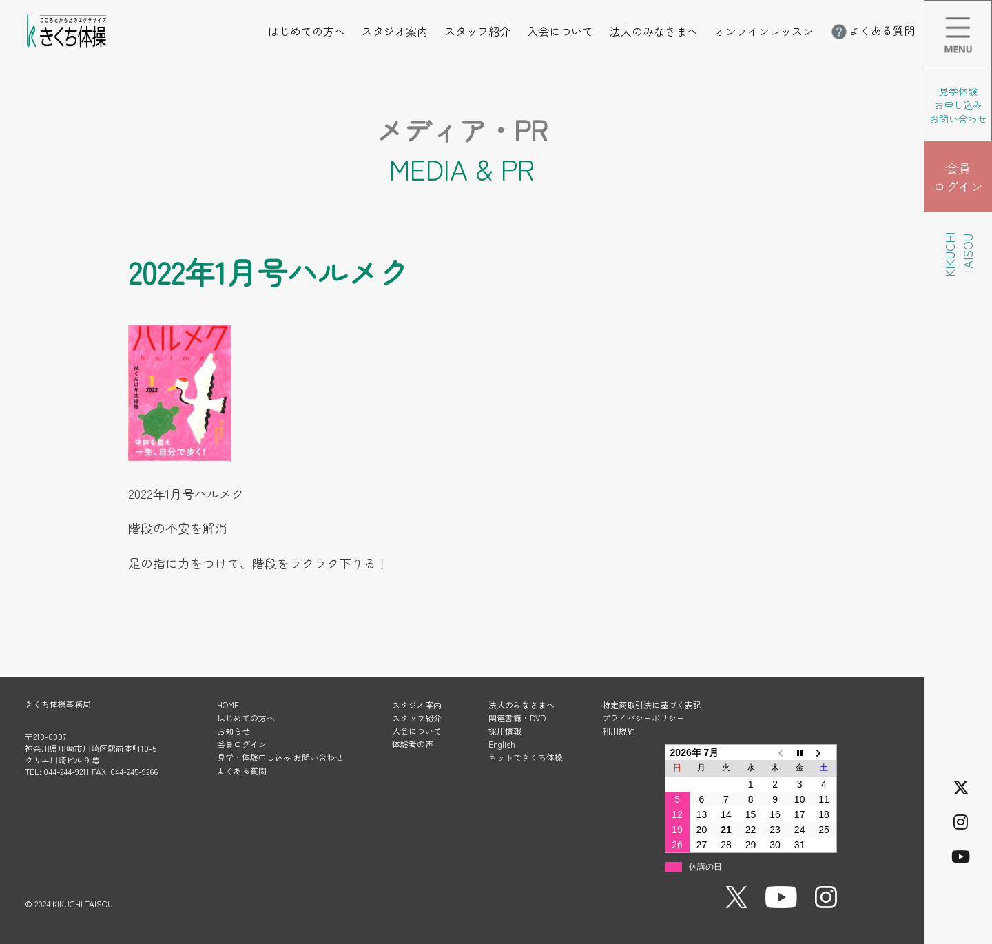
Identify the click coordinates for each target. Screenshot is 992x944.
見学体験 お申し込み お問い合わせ (958, 104)
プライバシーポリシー (643, 718)
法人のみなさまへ (654, 31)
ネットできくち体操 (525, 757)
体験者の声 (412, 744)
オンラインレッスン (764, 31)
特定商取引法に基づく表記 (651, 704)
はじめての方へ (306, 31)
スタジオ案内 (395, 31)
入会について (560, 31)
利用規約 (618, 731)
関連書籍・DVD (517, 718)
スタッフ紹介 (477, 31)
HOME (228, 704)
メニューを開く (991, 10)
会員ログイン (242, 744)
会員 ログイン (958, 177)
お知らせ (233, 731)
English (501, 744)
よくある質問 (872, 30)
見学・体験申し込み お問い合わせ (280, 757)
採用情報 (504, 731)
